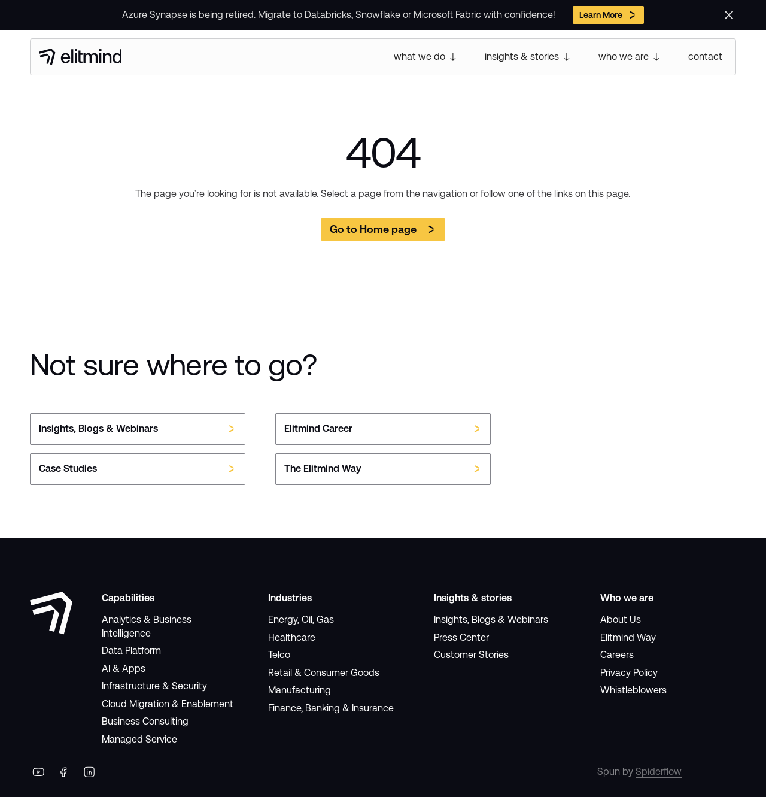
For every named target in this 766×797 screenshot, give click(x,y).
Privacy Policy (629, 672)
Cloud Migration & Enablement (167, 704)
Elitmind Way (628, 637)
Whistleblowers (633, 690)
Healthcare (291, 637)
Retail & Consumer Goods (323, 672)
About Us (620, 619)
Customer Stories (471, 654)
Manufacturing (299, 690)
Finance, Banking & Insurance (331, 708)
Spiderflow (659, 771)
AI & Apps (123, 668)
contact (705, 56)
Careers (617, 654)
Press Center (461, 637)
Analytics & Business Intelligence (147, 626)
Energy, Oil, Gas (301, 619)
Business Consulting (145, 721)
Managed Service (139, 739)
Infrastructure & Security (154, 686)
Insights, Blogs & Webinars (491, 619)
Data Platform (131, 650)
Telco (279, 654)
